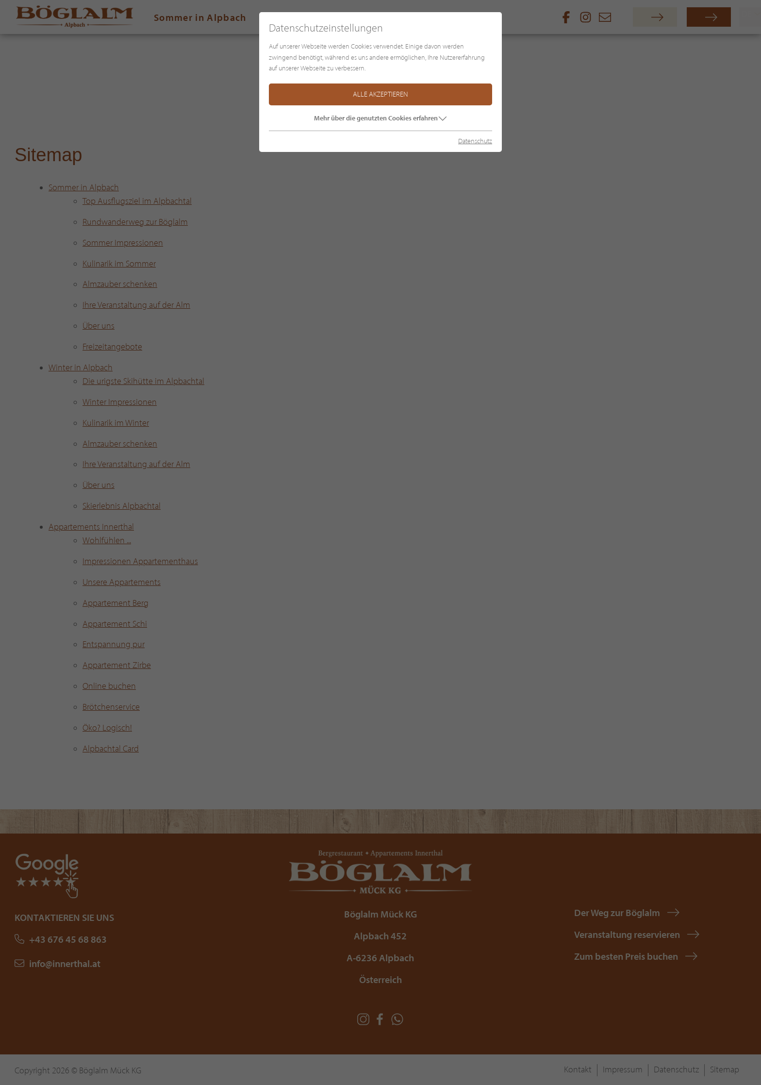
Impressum (623, 1069)
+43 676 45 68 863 (68, 939)
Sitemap (724, 1069)
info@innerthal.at (64, 963)
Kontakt (578, 1069)
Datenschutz (676, 1069)
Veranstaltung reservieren (627, 934)
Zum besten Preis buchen (626, 956)
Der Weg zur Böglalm (617, 912)
